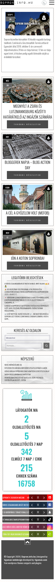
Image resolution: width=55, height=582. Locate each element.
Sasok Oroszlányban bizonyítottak (18, 374)
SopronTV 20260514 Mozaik (14, 497)
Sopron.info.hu (29, 556)
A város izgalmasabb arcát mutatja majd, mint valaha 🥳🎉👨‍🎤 (27, 284)
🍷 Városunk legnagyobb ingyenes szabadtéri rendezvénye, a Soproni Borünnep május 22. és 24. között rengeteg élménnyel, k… (27, 300)
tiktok (50, 519)
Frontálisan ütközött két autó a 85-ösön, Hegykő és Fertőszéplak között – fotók (24, 378)
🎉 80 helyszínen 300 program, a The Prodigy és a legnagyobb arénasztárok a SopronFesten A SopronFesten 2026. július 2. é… (26, 292)
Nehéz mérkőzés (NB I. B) (13, 365)
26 (10, 19)
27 (7, 192)
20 (7, 85)
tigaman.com (41, 559)
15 (7, 141)
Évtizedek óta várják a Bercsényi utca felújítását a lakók (26, 368)
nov (7, 232)
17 (7, 237)
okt (7, 136)
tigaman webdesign (13, 559)
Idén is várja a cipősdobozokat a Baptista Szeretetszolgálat (27, 371)
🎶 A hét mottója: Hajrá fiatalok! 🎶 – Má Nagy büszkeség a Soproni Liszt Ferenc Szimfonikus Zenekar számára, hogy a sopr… (26, 316)
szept (10, 14)
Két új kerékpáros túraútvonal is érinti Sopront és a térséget (27, 512)
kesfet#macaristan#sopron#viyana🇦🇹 (17, 519)
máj (7, 80)
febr (7, 187)
